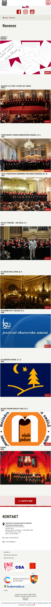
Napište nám (25, 501)
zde (32, 605)
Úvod (6, 18)
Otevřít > (47, 72)
